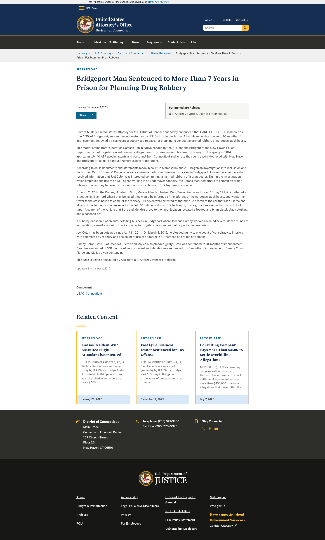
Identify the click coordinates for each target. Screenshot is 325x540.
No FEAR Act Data (177, 511)
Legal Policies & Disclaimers (140, 506)
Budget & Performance (91, 506)
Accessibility (129, 497)
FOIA (79, 523)
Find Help (226, 20)
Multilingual (218, 497)
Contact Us (242, 20)
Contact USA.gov (223, 525)
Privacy (126, 514)
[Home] (105, 31)
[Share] (86, 115)
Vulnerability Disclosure (181, 528)
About (80, 497)
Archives (82, 514)
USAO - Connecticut (89, 293)
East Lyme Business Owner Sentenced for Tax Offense (162, 350)
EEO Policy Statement (180, 520)
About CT (210, 20)
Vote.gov (218, 506)
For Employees (131, 523)
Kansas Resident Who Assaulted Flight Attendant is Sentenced (101, 350)
